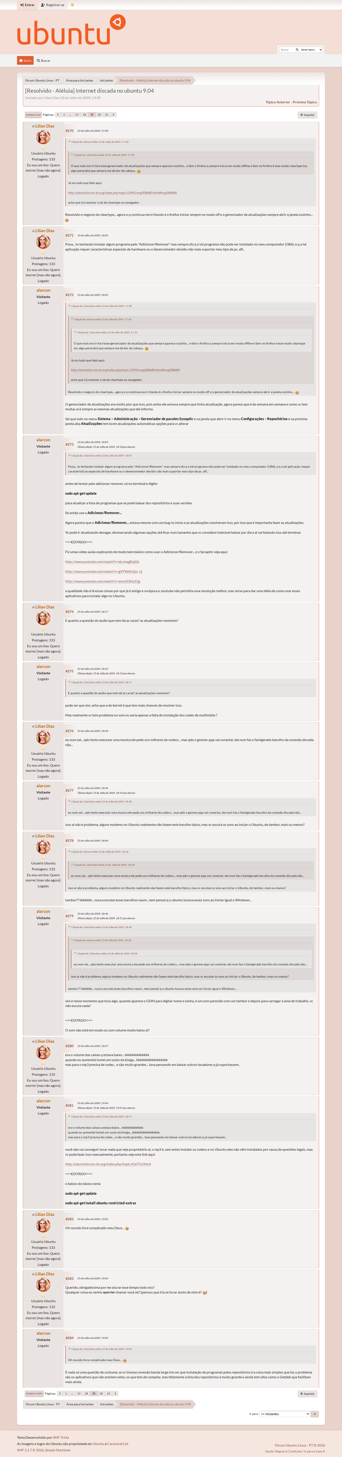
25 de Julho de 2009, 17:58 (92, 130)
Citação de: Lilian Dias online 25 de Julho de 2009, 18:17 (101, 682)
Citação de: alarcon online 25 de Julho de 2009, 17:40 (99, 141)
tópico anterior (278, 102)
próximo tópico (305, 102)
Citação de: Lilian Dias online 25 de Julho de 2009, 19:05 (101, 1349)
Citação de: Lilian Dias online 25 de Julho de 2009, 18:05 (101, 455)
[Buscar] (297, 50)
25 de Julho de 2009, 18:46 (92, 913)
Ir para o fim (33, 115)
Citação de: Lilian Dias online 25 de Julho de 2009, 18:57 (101, 1116)
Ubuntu (98, 1444)
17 (77, 114)
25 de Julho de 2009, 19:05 (92, 1219)
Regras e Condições (288, 1451)
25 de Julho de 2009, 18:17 (92, 611)
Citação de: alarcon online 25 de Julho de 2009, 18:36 (99, 851)
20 (99, 114)
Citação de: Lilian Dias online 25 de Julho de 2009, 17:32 (104, 155)
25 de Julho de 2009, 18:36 (92, 788)
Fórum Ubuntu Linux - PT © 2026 (300, 1445)
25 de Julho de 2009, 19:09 (92, 1278)
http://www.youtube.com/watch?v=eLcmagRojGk (102, 561)
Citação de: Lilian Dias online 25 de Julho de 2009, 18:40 (101, 927)
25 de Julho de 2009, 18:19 (92, 668)
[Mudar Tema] (72, 5)
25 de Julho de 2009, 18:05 (92, 235)
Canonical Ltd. (118, 1444)
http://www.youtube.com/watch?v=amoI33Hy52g (102, 581)
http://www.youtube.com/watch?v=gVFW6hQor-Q (103, 571)
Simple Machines (57, 1450)
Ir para (254, 1414)
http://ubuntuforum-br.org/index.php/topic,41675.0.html (108, 1164)
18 (84, 114)
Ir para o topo (34, 1393)
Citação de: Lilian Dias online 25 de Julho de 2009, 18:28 (101, 801)
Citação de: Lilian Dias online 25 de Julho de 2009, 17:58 (101, 306)
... (70, 114)
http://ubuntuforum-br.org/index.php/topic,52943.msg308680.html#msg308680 (122, 192)
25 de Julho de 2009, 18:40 (92, 840)
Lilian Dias (44, 125)
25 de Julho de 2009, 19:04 (92, 1103)
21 (106, 114)
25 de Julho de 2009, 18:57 (92, 1046)
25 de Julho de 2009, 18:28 (92, 730)
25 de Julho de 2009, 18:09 (92, 442)
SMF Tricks (61, 1437)
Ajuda (269, 1451)
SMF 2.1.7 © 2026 (30, 1450)
